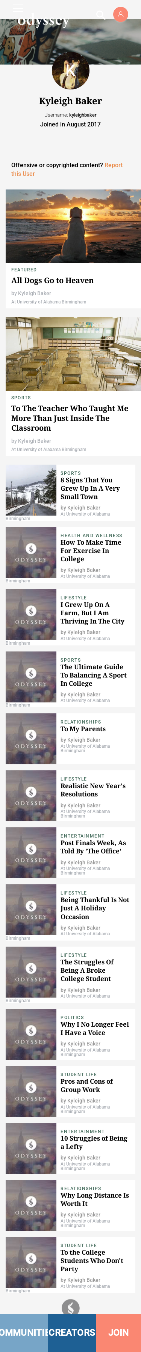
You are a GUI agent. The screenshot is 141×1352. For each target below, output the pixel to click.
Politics (72, 1017)
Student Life (79, 1074)
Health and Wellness (92, 535)
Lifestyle (74, 598)
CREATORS (72, 1332)
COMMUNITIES (24, 1332)
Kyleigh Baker (34, 293)
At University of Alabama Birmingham (48, 302)
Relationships (81, 722)
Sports (21, 397)
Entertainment (83, 836)
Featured (24, 270)
